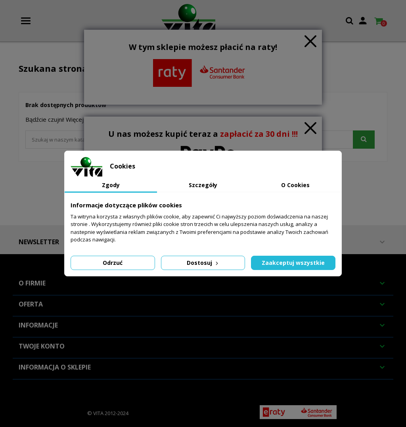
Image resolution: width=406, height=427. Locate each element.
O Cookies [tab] (295, 185)
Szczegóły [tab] (203, 185)
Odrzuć (113, 262)
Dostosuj (203, 262)
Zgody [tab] (111, 185)
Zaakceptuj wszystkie (293, 262)
